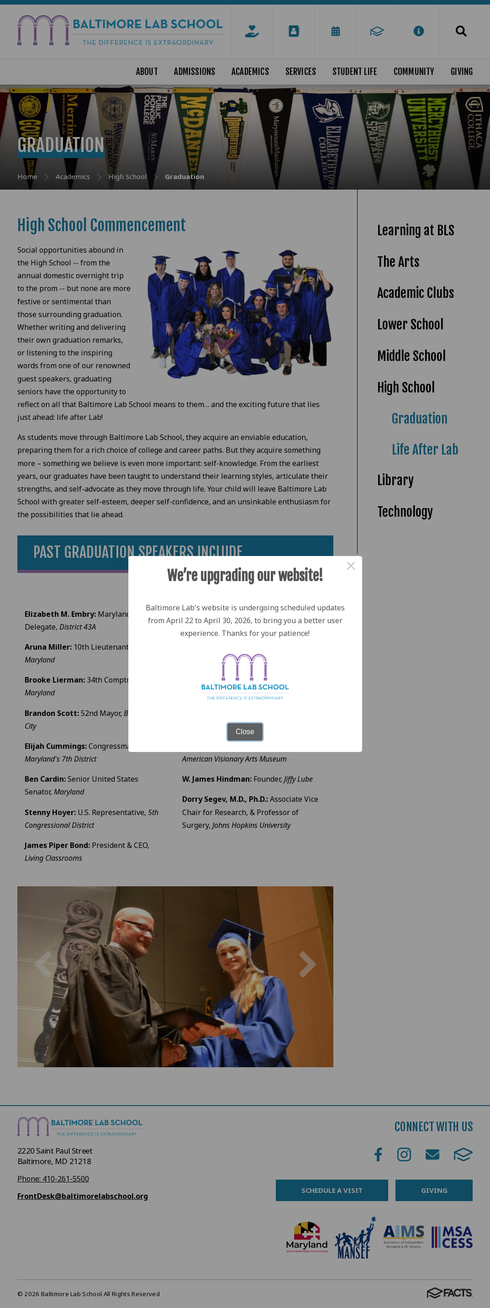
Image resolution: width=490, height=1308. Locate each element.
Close (245, 732)
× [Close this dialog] (351, 567)
